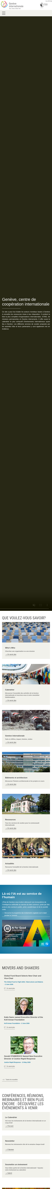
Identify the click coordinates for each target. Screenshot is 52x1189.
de (51, 1)
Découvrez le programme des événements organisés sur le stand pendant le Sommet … (25, 914)
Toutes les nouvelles (12, 1079)
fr (49, 1)
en (47, 1)
